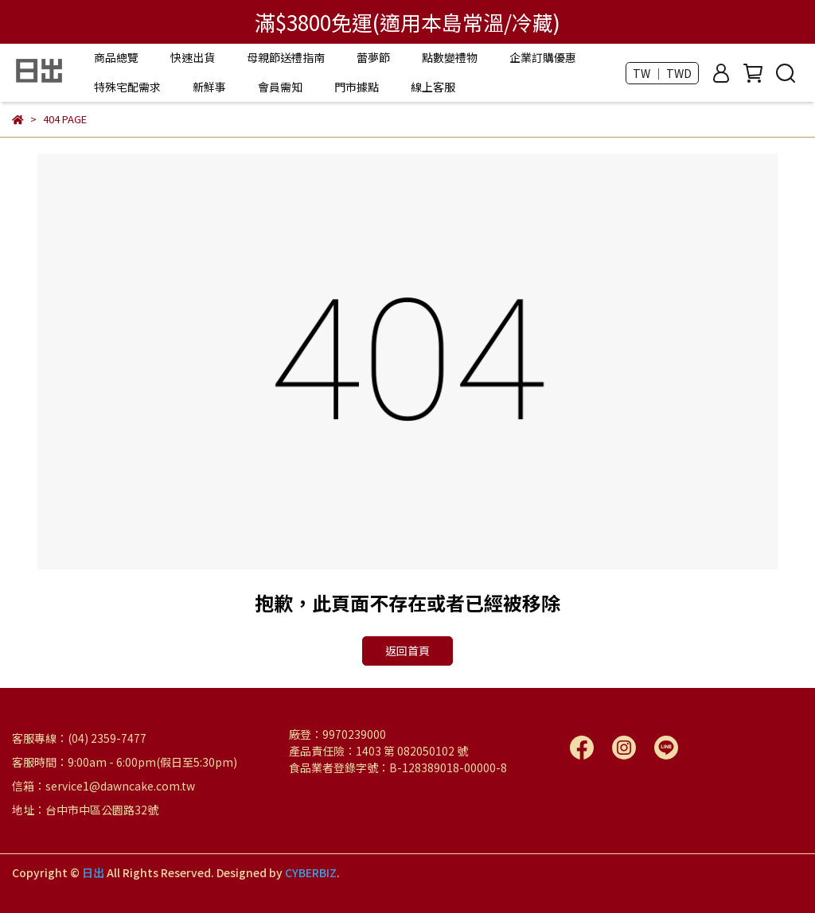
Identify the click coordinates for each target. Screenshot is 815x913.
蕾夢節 (373, 57)
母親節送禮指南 (286, 57)
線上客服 (433, 87)
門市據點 (356, 87)
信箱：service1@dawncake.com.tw (103, 786)
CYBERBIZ (311, 872)
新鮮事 (209, 87)
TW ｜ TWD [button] (662, 73)
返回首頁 (407, 651)
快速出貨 (192, 57)
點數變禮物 (450, 57)
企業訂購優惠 (542, 57)
